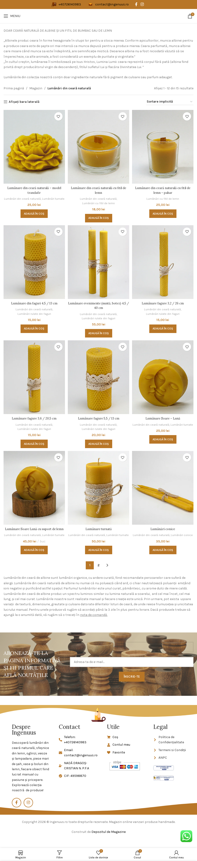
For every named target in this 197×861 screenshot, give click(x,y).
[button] (33, 216)
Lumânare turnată (98, 529)
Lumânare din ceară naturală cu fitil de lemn (98, 188)
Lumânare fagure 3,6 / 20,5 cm (33, 417)
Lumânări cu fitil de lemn (98, 201)
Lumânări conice (163, 529)
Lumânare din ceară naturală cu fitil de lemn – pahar (163, 188)
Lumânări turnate (33, 201)
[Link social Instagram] (142, 4)
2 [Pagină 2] (98, 574)
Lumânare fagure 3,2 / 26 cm (163, 302)
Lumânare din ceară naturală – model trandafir (34, 188)
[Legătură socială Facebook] (136, 4)
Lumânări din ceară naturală (33, 197)
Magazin (35, 88)
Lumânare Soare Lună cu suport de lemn (33, 531)
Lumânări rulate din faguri (33, 312)
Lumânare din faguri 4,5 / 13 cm (34, 302)
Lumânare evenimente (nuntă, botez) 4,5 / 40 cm (98, 304)
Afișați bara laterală (24, 102)
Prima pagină (14, 88)
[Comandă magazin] (169, 102)
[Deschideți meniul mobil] (12, 16)
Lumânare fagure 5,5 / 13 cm (98, 417)
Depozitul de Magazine (108, 841)
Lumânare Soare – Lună (163, 417)
